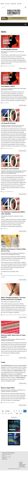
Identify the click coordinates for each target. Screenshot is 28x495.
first (3, 411)
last (21, 413)
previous (8, 411)
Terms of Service (22, 466)
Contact (20, 463)
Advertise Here (14, 417)
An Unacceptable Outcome (9, 49)
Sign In (2, 3)
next (17, 413)
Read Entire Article (22, 68)
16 (11, 413)
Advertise (13, 3)
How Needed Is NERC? (8, 86)
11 (22, 411)
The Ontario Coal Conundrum (10, 169)
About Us (21, 462)
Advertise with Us (22, 464)
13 (2, 413)
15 (8, 413)
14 (5, 413)
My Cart (19, 3)
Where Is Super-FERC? (8, 388)
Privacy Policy (22, 465)
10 (19, 411)
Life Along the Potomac (8, 123)
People (3, 362)
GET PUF (7, 3)
